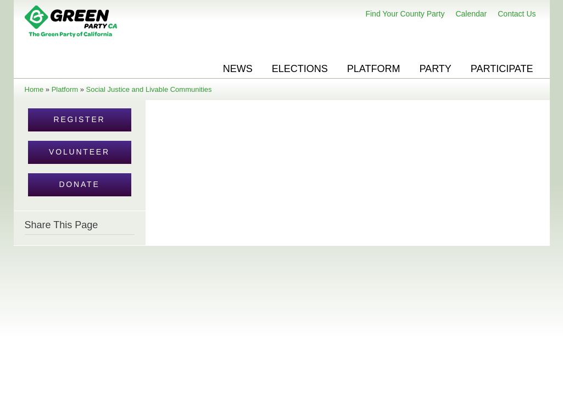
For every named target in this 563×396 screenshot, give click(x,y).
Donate (79, 184)
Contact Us (517, 13)
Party (435, 68)
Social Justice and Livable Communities (149, 89)
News (238, 68)
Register (79, 119)
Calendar (471, 13)
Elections (300, 68)
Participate (502, 68)
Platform (373, 68)
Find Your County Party (404, 13)
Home (34, 89)
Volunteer (79, 151)
